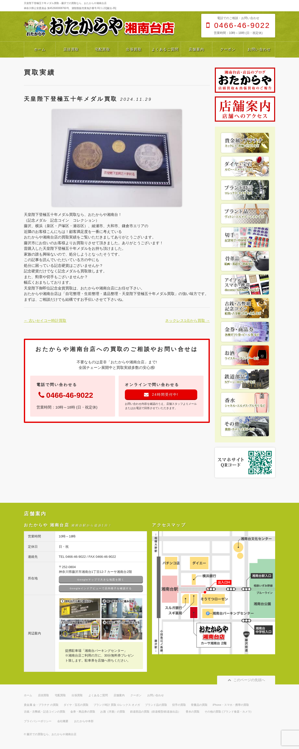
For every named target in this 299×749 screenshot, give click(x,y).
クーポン (228, 49)
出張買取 (133, 49)
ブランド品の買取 (156, 704)
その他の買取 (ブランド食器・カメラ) (228, 711)
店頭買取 (71, 49)
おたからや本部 (83, 721)
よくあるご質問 (165, 49)
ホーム (39, 49)
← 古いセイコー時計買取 (45, 320)
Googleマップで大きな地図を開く (100, 579)
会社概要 (62, 721)
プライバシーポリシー (38, 721)
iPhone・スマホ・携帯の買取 (231, 704)
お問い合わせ (259, 49)
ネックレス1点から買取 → (187, 320)
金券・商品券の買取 (82, 711)
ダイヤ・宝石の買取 (76, 704)
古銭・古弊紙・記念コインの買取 (44, 711)
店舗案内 (196, 49)
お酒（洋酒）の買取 (112, 711)
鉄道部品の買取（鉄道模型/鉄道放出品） (155, 711)
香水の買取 (193, 711)
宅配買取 (102, 49)
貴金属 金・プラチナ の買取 (41, 704)
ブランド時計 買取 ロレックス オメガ (116, 704)
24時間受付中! (161, 394)
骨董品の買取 (199, 704)
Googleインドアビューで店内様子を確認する (101, 588)
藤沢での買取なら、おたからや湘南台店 (51, 734)
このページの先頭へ (246, 680)
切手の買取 (179, 704)
